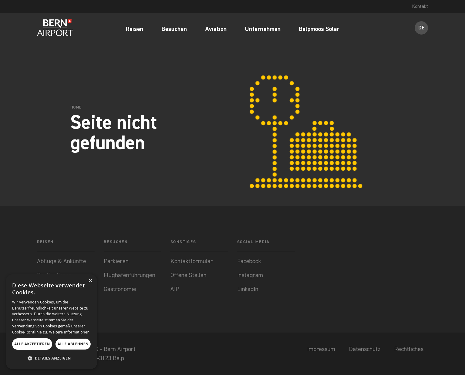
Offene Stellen (188, 275)
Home (76, 107)
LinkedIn (247, 289)
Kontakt (419, 6)
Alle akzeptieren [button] (32, 344)
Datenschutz (364, 349)
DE (421, 28)
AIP (174, 289)
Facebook (249, 261)
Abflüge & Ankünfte (61, 261)
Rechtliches (408, 349)
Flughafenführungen (129, 275)
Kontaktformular (192, 261)
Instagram (250, 275)
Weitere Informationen (69, 332)
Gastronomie (120, 289)
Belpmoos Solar (319, 29)
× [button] (90, 281)
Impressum (321, 349)
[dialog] (51, 321)
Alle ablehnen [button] (73, 344)
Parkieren (116, 261)
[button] (51, 358)
